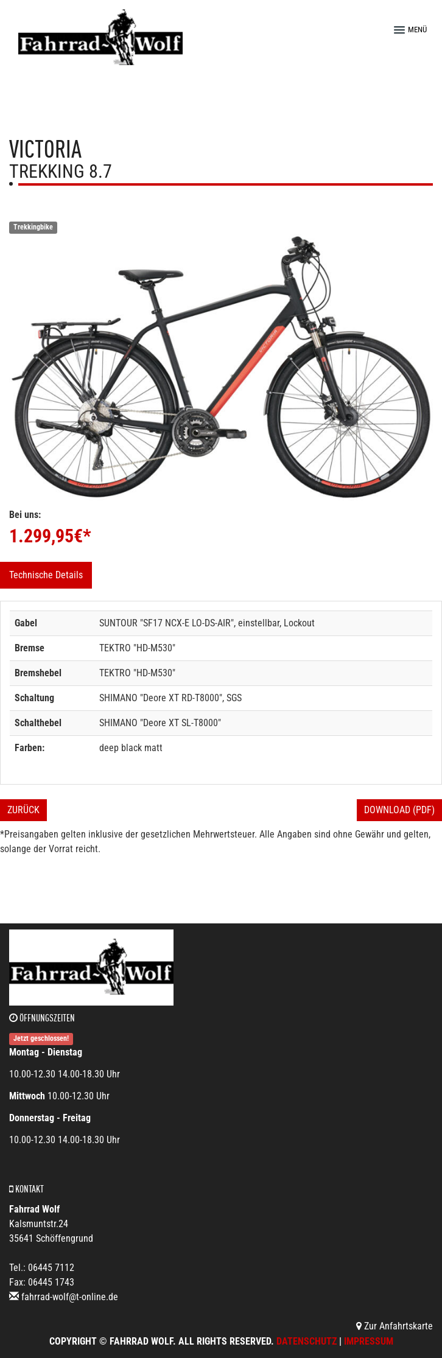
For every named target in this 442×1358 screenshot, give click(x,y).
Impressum (368, 1341)
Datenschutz (306, 1341)
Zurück (23, 810)
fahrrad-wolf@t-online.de (69, 1297)
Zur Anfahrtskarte (394, 1326)
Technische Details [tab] (46, 575)
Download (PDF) (399, 810)
